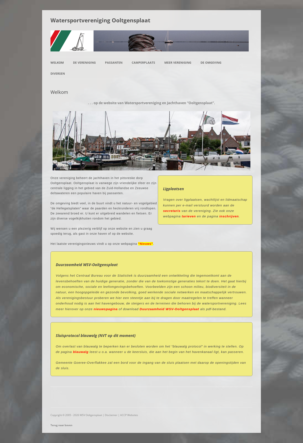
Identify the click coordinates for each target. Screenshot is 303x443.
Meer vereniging (177, 63)
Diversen (57, 73)
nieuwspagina (106, 309)
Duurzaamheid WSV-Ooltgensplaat (169, 309)
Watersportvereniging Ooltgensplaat (100, 20)
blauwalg (81, 352)
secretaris (172, 211)
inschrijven (229, 216)
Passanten (113, 63)
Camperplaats (143, 63)
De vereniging (84, 63)
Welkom (57, 63)
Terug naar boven (61, 425)
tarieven (189, 216)
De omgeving (211, 63)
